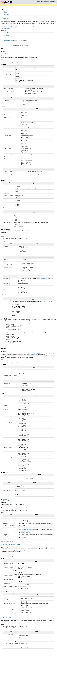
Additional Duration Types (25, 242)
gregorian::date (16, 663)
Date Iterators (5, 13)
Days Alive (4, 34)
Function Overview (17, 581)
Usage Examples (6, 18)
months (26, 338)
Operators (18, 242)
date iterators (17, 53)
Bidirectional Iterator (29, 537)
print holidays (3, 589)
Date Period (5, 12)
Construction (10, 242)
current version (36, 5)
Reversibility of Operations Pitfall (46, 317)
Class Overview (10, 581)
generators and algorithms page (6, 28)
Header (6, 242)
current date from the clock (10, 53)
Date (4, 11)
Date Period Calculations (6, 40)
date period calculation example (33, 376)
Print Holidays (5, 45)
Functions (9, 659)
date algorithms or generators (25, 53)
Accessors (14, 242)
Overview (9, 534)
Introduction (2, 18)
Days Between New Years (6, 35)
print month (5, 538)
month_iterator (11, 339)
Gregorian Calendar (6, 14)
